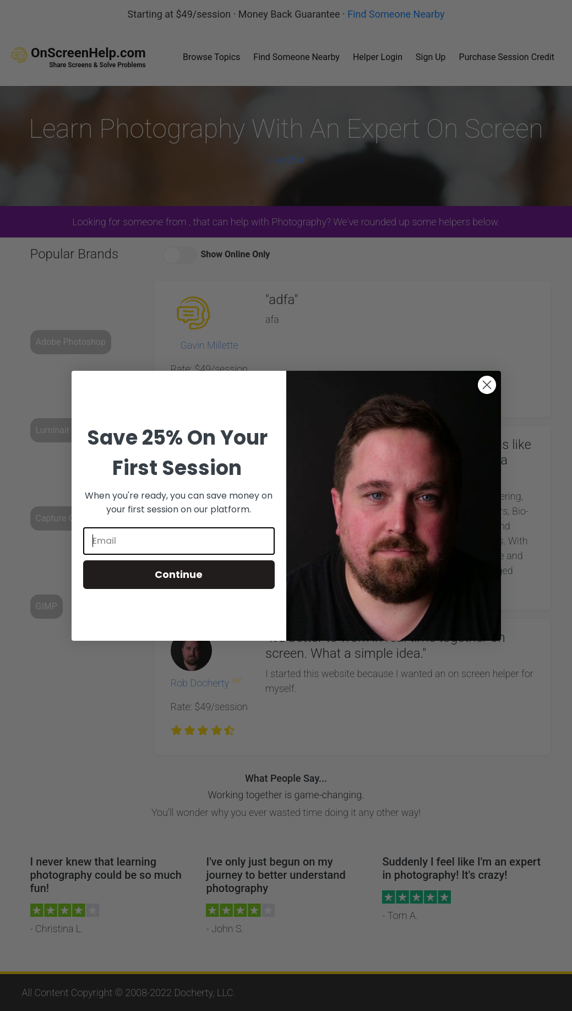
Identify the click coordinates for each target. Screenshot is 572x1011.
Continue (179, 574)
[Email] (179, 541)
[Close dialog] (487, 384)
